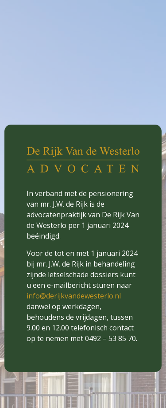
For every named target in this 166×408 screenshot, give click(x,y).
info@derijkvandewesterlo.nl (74, 296)
